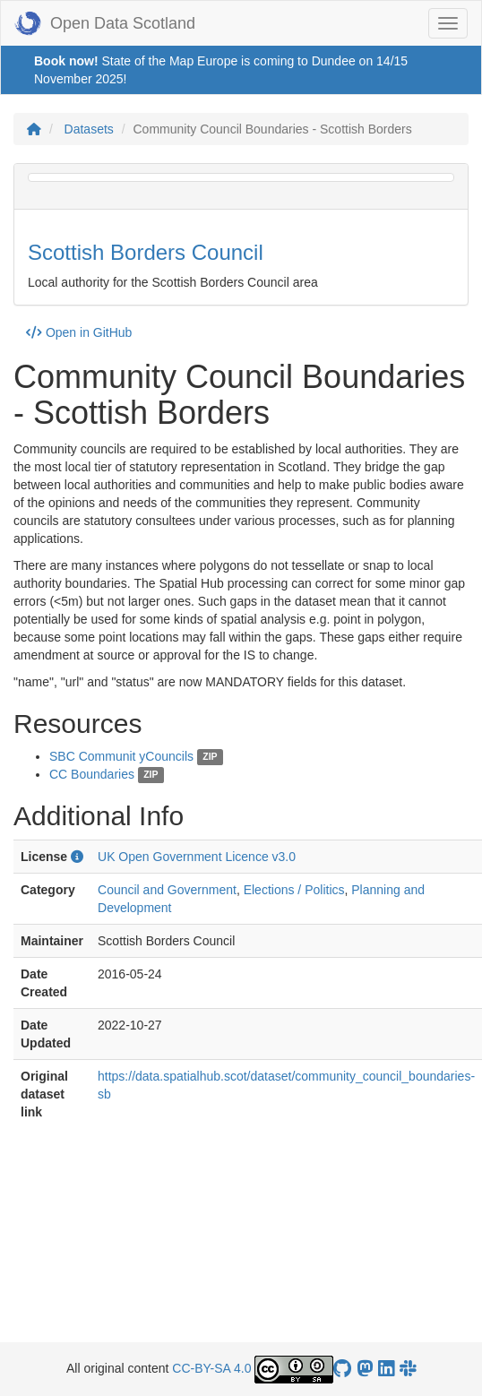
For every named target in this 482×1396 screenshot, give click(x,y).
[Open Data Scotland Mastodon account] (365, 1368)
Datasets (89, 129)
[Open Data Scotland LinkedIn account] (386, 1368)
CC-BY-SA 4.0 (211, 1368)
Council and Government (167, 890)
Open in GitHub (79, 332)
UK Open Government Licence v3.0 (197, 856)
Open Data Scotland (104, 23)
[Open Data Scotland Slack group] (408, 1368)
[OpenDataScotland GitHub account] (342, 1368)
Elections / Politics (294, 890)
